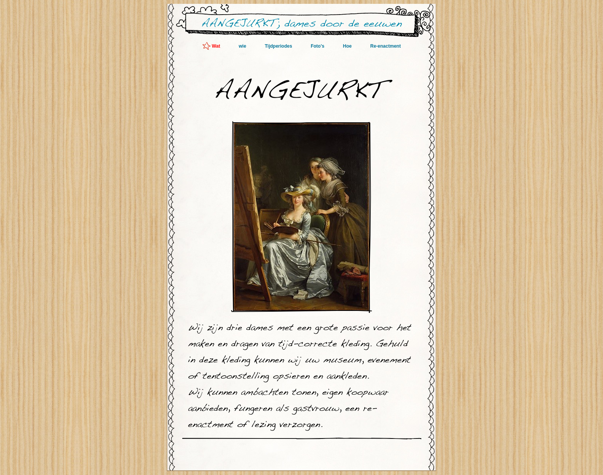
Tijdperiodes (279, 46)
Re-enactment (385, 46)
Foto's (318, 46)
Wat (217, 46)
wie (243, 46)
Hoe (348, 46)
